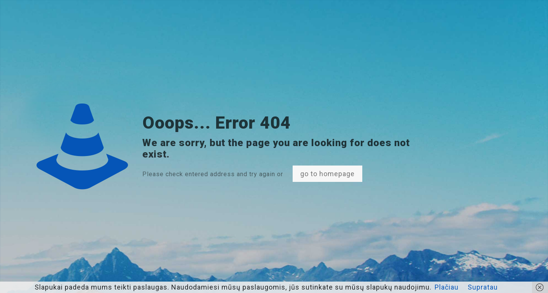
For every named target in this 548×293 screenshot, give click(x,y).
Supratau (483, 287)
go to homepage (327, 174)
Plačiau (447, 287)
